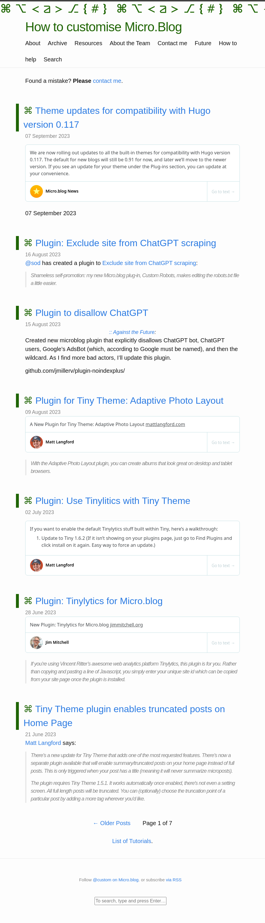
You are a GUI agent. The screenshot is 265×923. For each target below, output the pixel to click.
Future (203, 43)
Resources (88, 43)
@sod (33, 263)
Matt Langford (43, 743)
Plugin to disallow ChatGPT (91, 313)
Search (52, 59)
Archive (57, 43)
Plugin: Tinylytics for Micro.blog (99, 601)
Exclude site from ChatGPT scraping (149, 263)
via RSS (173, 879)
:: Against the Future (132, 332)
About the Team (130, 43)
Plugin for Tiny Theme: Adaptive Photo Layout (129, 400)
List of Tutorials (131, 841)
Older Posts (112, 823)
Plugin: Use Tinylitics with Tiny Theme (112, 501)
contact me (107, 81)
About (32, 43)
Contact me (172, 43)
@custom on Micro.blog (116, 879)
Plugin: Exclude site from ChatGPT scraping (125, 243)
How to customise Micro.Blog (103, 27)
